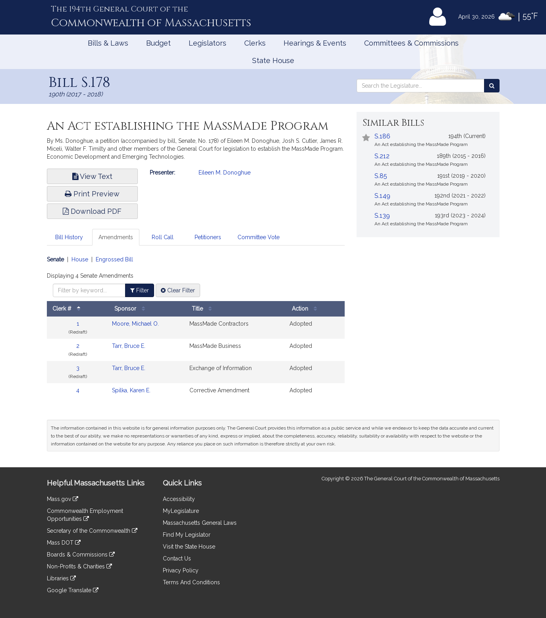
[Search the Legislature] (492, 85)
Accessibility (179, 499)
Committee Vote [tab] (258, 237)
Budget (158, 43)
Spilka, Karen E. (131, 390)
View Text (92, 176)
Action (306, 308)
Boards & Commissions (81, 554)
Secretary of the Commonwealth (92, 531)
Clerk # (68, 308)
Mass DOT (64, 542)
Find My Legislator (186, 535)
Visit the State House (189, 546)
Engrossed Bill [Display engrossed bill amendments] (114, 259)
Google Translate (72, 590)
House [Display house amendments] (79, 259)
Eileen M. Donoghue (225, 172)
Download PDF (92, 211)
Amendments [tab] (115, 237)
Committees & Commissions (411, 43)
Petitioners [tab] (208, 237)
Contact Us (177, 558)
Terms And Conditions (191, 582)
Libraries (61, 578)
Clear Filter (178, 290)
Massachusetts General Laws (200, 523)
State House (273, 60)
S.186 (382, 136)
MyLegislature (181, 511)
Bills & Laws (108, 43)
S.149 (382, 196)
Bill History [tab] (69, 237)
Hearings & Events (315, 43)
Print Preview (92, 194)
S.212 (382, 156)
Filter (139, 290)
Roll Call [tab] (163, 237)
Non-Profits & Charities (79, 566)
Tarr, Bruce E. (128, 346)
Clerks (255, 43)
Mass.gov (62, 499)
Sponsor (131, 308)
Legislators (207, 43)
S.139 (382, 215)
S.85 (380, 176)
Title (204, 308)
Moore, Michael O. (135, 324)
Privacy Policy (181, 570)
